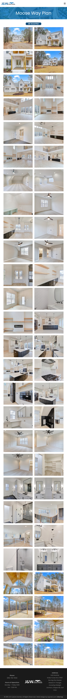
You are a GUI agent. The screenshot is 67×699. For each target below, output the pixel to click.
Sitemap (60, 697)
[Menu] (65, 3)
